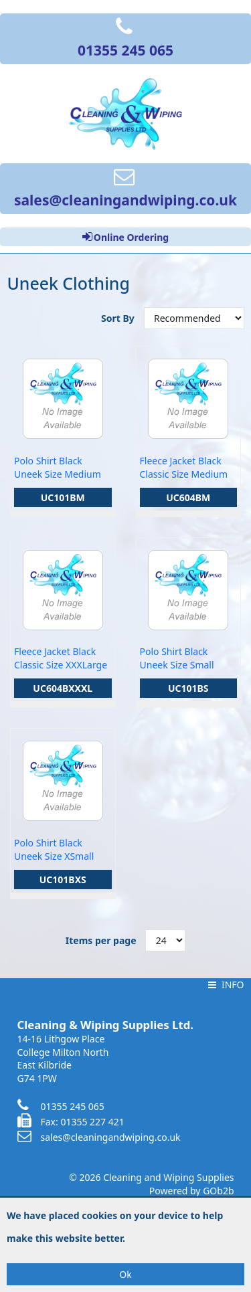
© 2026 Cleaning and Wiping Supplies (151, 1177)
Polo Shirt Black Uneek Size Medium (57, 467)
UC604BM (188, 497)
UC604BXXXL (62, 688)
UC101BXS (62, 879)
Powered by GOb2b (191, 1190)
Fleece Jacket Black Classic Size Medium (184, 467)
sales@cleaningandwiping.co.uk (99, 1137)
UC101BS (188, 688)
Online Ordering (125, 237)
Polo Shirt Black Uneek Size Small (177, 658)
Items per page (101, 940)
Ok (125, 1274)
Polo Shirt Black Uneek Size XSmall (54, 849)
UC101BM (63, 497)
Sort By (119, 318)
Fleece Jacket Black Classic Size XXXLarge (60, 658)
